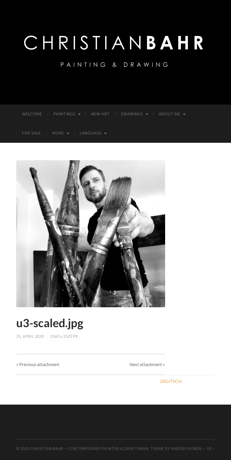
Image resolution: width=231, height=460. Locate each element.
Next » (147, 364)
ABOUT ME (170, 114)
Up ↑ (211, 448)
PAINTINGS (65, 114)
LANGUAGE (91, 133)
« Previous (37, 364)
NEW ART (100, 114)
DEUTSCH (171, 381)
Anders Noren (186, 448)
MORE (58, 133)
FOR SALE (31, 133)
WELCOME (32, 114)
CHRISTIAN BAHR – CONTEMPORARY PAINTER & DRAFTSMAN (89, 448)
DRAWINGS (132, 114)
